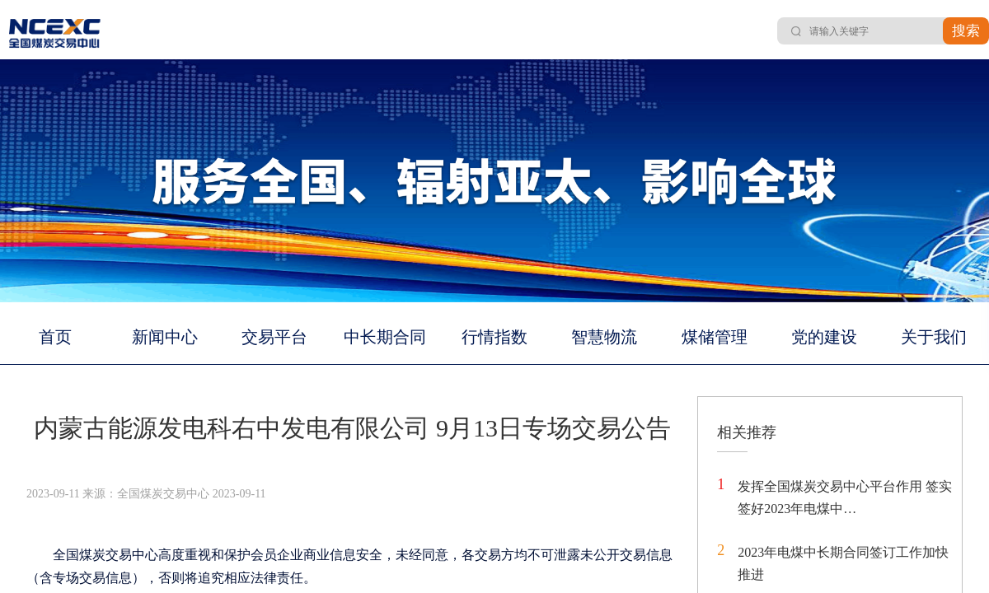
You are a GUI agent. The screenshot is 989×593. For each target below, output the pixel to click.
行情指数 (494, 337)
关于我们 (934, 337)
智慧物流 (604, 337)
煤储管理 (715, 337)
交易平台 (274, 337)
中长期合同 (385, 337)
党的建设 (824, 337)
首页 (55, 337)
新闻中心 (165, 337)
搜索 (966, 31)
